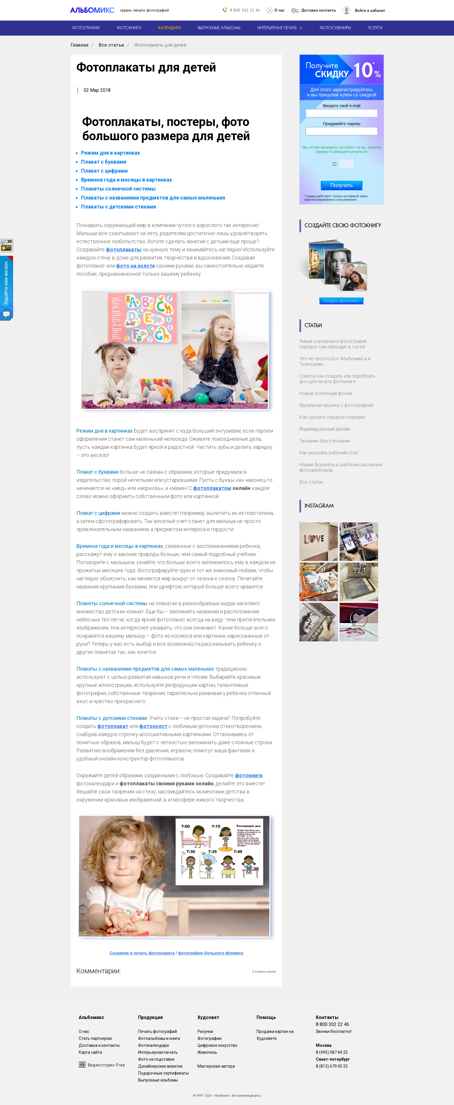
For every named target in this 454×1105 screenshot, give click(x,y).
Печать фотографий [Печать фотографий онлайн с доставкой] (157, 1031)
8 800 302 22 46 (245, 10)
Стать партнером (95, 1038)
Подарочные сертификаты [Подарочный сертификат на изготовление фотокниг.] (163, 1073)
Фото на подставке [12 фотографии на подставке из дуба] (156, 1059)
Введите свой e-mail (341, 105)
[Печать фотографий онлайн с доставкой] (85, 28)
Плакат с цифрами (104, 171)
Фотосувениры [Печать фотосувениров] (335, 28)
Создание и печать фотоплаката (142, 953)
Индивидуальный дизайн (324, 429)
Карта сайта (90, 1052)
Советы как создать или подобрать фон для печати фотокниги (337, 378)
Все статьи (311, 482)
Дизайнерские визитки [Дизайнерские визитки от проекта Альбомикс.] (160, 1066)
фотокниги (248, 775)
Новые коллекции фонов (325, 393)
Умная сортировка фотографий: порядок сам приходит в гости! (333, 344)
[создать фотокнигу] (129, 28)
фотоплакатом (212, 488)
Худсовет (208, 1017)
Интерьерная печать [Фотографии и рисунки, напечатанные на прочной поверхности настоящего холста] (158, 1052)
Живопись (207, 1052)
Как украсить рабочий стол (328, 452)
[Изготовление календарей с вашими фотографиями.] (169, 28)
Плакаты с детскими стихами (118, 207)
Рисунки (205, 1031)
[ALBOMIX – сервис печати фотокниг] (95, 10)
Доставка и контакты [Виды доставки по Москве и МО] (99, 1045)
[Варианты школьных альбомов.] (219, 28)
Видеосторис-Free (102, 1065)
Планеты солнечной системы (118, 189)
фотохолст (153, 726)
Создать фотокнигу (341, 301)
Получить (341, 185)
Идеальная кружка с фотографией (336, 405)
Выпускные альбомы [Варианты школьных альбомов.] (158, 1080)
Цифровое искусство (217, 1045)
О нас (279, 10)
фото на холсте (135, 266)
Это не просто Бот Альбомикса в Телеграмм (335, 361)
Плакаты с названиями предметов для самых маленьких (153, 198)
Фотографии (209, 1038)
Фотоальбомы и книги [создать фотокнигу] (159, 1038)
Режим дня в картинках (110, 153)
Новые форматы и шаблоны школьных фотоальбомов (340, 467)
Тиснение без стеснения (324, 441)
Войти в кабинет (370, 10)
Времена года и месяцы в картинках (126, 180)
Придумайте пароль (341, 123)
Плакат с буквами (103, 162)
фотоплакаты (123, 249)
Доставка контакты (318, 10)
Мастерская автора (216, 1066)
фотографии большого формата (210, 953)
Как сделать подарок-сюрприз (332, 417)
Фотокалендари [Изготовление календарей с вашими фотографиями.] (153, 1045)
